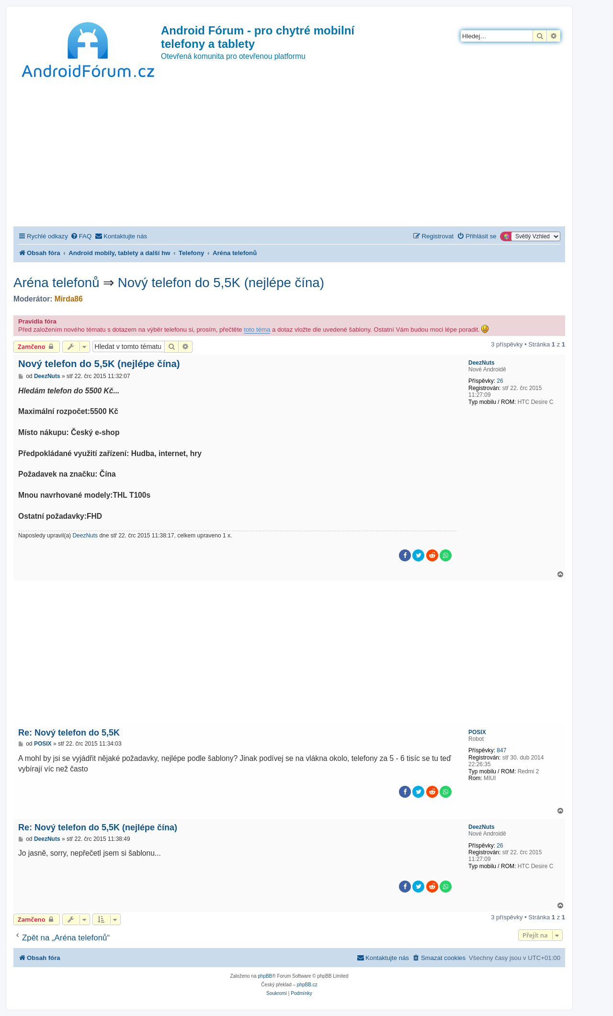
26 (500, 381)
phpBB (265, 976)
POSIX (477, 732)
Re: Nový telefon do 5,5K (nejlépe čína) (97, 827)
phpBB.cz (307, 984)
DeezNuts (481, 362)
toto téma (257, 329)
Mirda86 (69, 299)
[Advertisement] (289, 155)
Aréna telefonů (56, 282)
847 (501, 750)
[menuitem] (80, 236)
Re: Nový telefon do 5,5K (69, 732)
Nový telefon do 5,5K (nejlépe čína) (221, 282)
